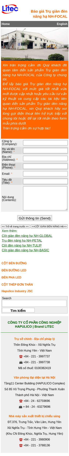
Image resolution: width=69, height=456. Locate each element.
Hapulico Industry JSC (17, 291)
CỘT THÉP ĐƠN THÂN (17, 284)
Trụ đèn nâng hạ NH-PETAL (22, 240)
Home (6, 24)
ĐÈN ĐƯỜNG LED (13, 270)
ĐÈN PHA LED (11, 277)
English (62, 24)
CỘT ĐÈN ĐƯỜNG (14, 263)
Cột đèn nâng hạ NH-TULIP (22, 245)
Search (6, 298)
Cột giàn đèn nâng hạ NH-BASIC (25, 250)
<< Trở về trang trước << (15, 226)
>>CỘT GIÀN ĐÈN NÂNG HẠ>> (49, 226)
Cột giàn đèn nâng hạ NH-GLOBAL (27, 236)
